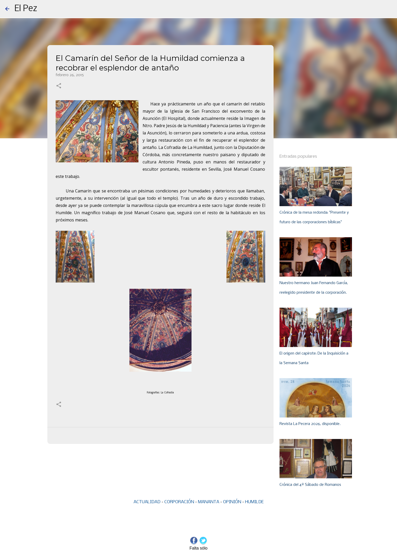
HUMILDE (254, 502)
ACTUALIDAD (147, 502)
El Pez (25, 8)
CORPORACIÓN (179, 502)
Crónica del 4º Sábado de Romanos (310, 485)
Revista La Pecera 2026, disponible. (310, 424)
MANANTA (208, 502)
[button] (59, 86)
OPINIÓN (232, 502)
